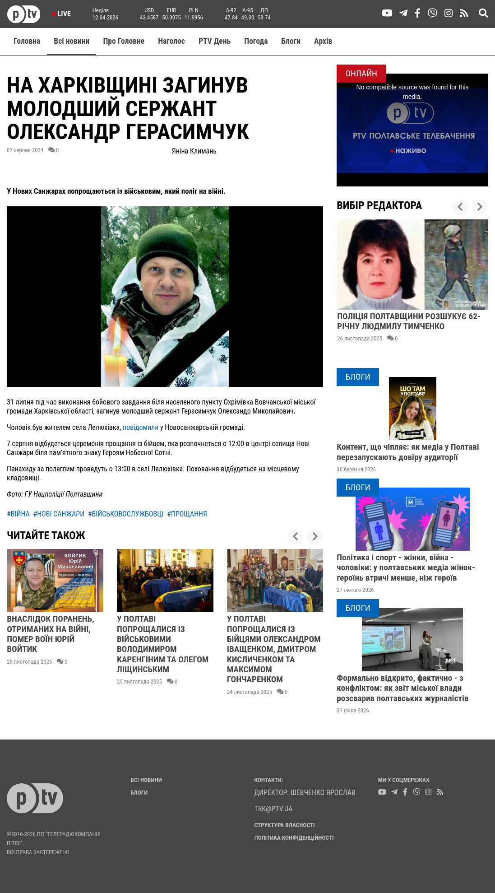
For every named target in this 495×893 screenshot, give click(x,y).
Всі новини (71, 41)
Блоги (291, 41)
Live (61, 13)
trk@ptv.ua (273, 809)
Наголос (171, 41)
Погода (256, 41)
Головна (27, 41)
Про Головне (123, 41)
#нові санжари (58, 514)
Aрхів (323, 41)
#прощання (187, 514)
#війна (18, 514)
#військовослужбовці (126, 514)
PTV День (215, 41)
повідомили (141, 427)
